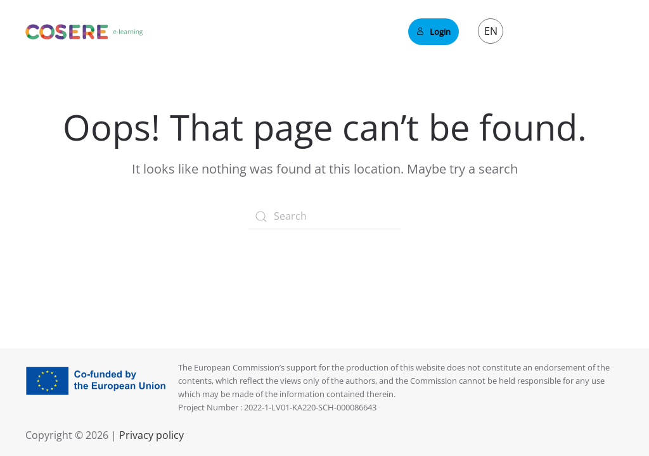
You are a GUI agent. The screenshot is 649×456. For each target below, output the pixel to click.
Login (433, 31)
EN (491, 31)
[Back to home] (84, 31)
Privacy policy (150, 435)
